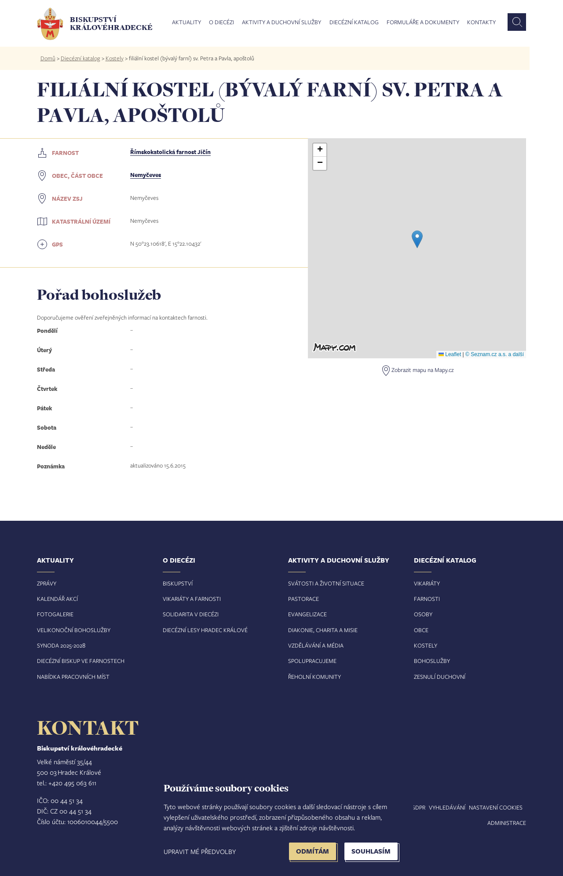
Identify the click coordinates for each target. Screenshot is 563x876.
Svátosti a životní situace (326, 583)
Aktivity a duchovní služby (281, 22)
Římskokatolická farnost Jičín (170, 152)
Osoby (423, 614)
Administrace (506, 823)
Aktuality (186, 22)
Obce (421, 630)
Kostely (115, 58)
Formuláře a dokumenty (423, 22)
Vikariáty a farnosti (192, 599)
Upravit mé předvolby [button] (200, 851)
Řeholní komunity (314, 677)
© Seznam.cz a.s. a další (494, 354)
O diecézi (221, 22)
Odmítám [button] (312, 851)
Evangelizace (307, 614)
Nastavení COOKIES (496, 807)
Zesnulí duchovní (439, 677)
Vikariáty (427, 583)
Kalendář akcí (57, 599)
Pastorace (303, 599)
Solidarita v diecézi (191, 614)
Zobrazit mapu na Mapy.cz (422, 370)
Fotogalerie (55, 614)
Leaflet (450, 354)
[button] (417, 239)
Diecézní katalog (354, 22)
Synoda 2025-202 (59, 645)
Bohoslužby (432, 661)
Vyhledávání (447, 807)
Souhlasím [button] (371, 851)
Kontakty (481, 22)
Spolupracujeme (312, 661)
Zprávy (46, 583)
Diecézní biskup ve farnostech (80, 661)
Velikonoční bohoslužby (73, 630)
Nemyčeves (145, 175)
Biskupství (178, 583)
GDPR (418, 807)
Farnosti (427, 599)
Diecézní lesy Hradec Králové (205, 630)
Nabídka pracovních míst (73, 677)
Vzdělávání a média (316, 645)
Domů (47, 58)
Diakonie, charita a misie (323, 630)
